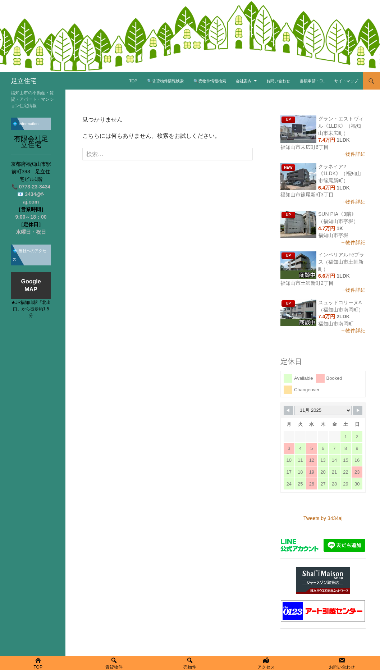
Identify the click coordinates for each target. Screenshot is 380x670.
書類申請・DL (312, 81)
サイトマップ (346, 81)
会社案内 (244, 81)
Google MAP (31, 286)
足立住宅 (24, 81)
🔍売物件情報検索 (209, 81)
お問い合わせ (278, 81)
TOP (133, 81)
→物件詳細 (353, 154)
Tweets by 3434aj (323, 518)
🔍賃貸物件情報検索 (165, 81)
